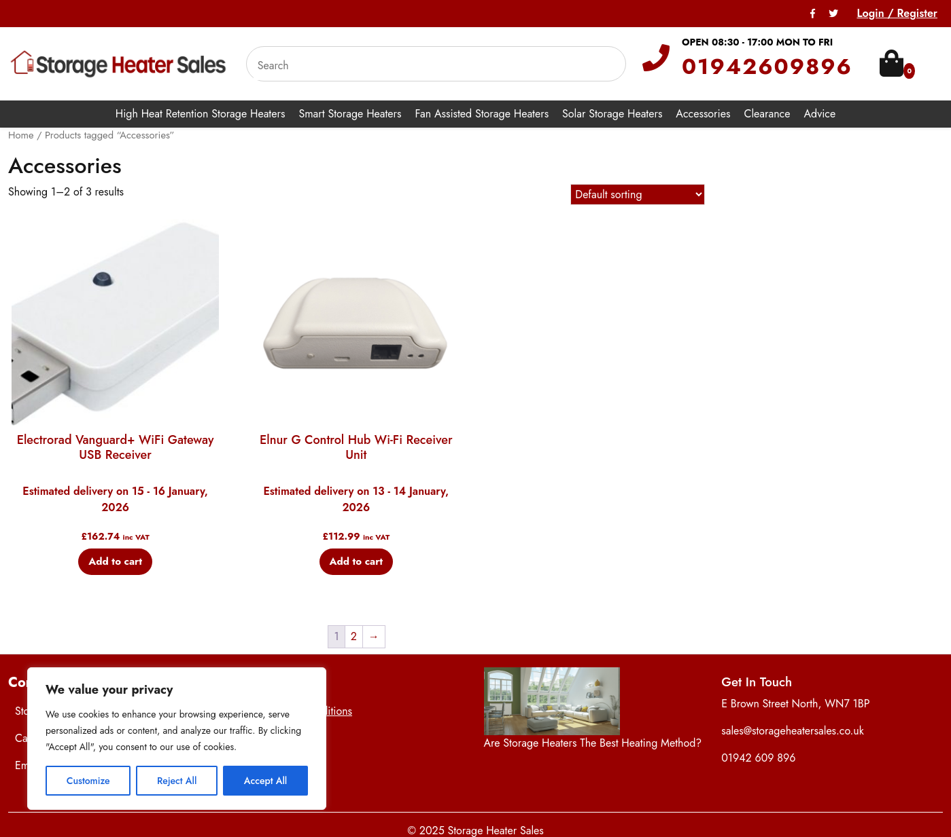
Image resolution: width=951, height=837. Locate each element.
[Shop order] (637, 194)
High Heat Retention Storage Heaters (201, 114)
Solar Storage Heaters (612, 114)
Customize (88, 780)
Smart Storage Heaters (349, 114)
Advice (819, 114)
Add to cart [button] (115, 561)
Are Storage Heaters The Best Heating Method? (593, 743)
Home (21, 135)
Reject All (176, 780)
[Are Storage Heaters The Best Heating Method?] (552, 701)
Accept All (266, 780)
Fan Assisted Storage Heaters (482, 114)
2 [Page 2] (354, 636)
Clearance (767, 114)
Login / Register (897, 13)
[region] (176, 738)
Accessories (703, 114)
